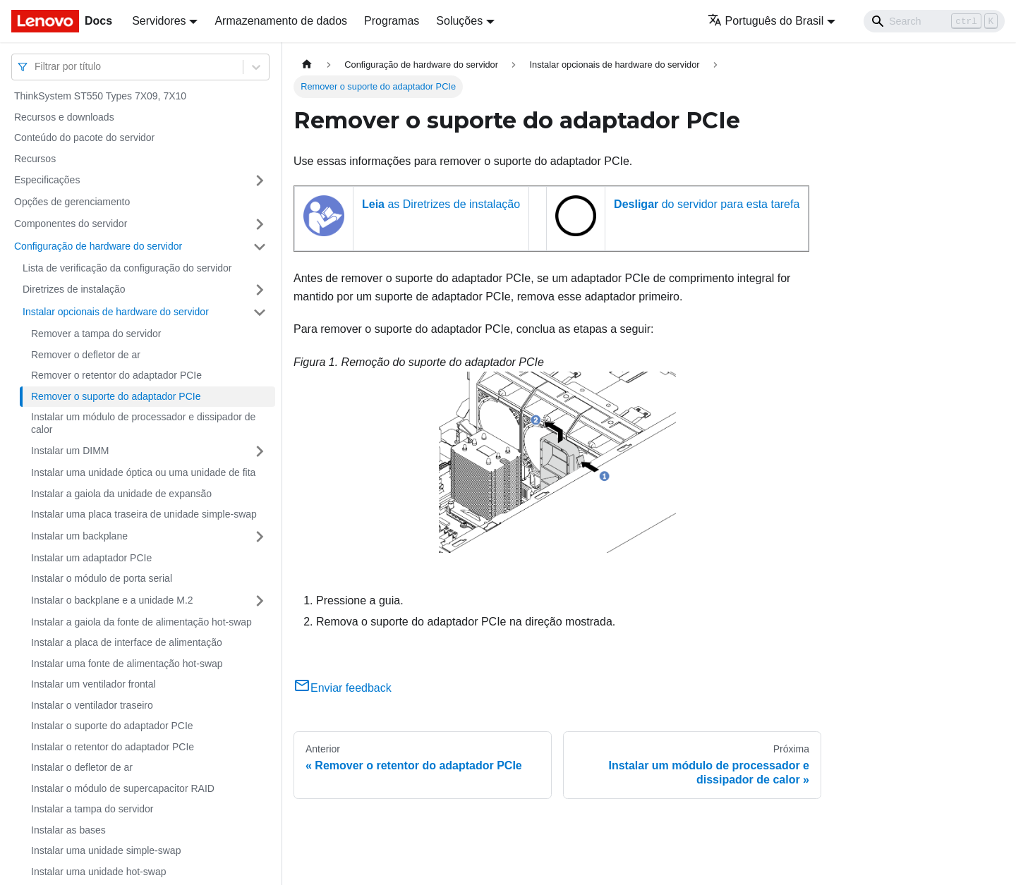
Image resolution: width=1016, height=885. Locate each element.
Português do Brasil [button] (766, 21)
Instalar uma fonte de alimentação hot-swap (127, 663)
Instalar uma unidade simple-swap (106, 850)
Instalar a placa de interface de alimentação (126, 642)
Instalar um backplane (79, 536)
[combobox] (36, 67)
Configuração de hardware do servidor (98, 246)
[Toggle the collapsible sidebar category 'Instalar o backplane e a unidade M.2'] (259, 601)
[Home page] (307, 64)
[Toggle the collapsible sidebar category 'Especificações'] (259, 180)
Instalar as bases (68, 830)
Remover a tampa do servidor (96, 333)
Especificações (47, 179)
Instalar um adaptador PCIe (91, 557)
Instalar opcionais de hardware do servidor (116, 311)
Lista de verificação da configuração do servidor (127, 268)
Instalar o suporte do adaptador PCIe (112, 725)
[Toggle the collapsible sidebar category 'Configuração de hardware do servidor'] (259, 247)
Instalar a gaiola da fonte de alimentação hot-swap (141, 622)
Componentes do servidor (70, 223)
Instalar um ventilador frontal (93, 684)
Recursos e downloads (64, 117)
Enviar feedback (343, 688)
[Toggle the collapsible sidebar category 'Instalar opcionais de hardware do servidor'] (259, 312)
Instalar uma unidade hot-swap (98, 871)
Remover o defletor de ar (85, 354)
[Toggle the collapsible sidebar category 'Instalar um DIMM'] (259, 451)
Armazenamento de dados (280, 21)
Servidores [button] (159, 21)
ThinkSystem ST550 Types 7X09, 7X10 (100, 96)
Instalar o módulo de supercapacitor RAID (122, 788)
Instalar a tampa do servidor (92, 808)
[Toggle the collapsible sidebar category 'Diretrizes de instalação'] (259, 290)
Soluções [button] (459, 21)
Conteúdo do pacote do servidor (84, 137)
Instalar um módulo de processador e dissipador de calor (143, 423)
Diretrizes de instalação (74, 289)
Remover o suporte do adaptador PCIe (115, 396)
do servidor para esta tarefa (706, 204)
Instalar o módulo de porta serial (101, 578)
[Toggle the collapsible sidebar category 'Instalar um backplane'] (259, 536)
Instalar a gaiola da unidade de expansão (121, 493)
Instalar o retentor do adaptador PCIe (112, 746)
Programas (391, 21)
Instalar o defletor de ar (82, 767)
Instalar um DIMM (70, 450)
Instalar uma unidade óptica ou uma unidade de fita (143, 472)
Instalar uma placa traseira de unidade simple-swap (144, 514)
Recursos (35, 158)
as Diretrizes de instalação (441, 204)
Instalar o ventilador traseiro (92, 705)
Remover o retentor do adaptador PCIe (116, 375)
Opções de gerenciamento (72, 201)
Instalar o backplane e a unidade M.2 (112, 600)
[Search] (934, 21)
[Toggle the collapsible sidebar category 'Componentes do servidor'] (259, 224)
